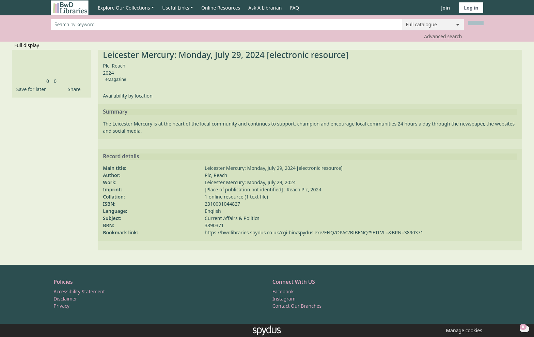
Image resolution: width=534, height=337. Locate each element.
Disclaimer (65, 298)
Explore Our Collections (124, 7)
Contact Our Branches (296, 306)
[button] (30, 89)
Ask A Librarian (265, 7)
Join (445, 7)
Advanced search (443, 36)
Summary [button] (115, 112)
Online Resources (220, 7)
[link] (47, 81)
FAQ (294, 7)
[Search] (476, 23)
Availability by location (128, 95)
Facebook (283, 291)
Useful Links (175, 7)
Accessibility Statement (79, 291)
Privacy (61, 306)
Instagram (284, 298)
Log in (471, 7)
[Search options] (433, 24)
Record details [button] (121, 156)
